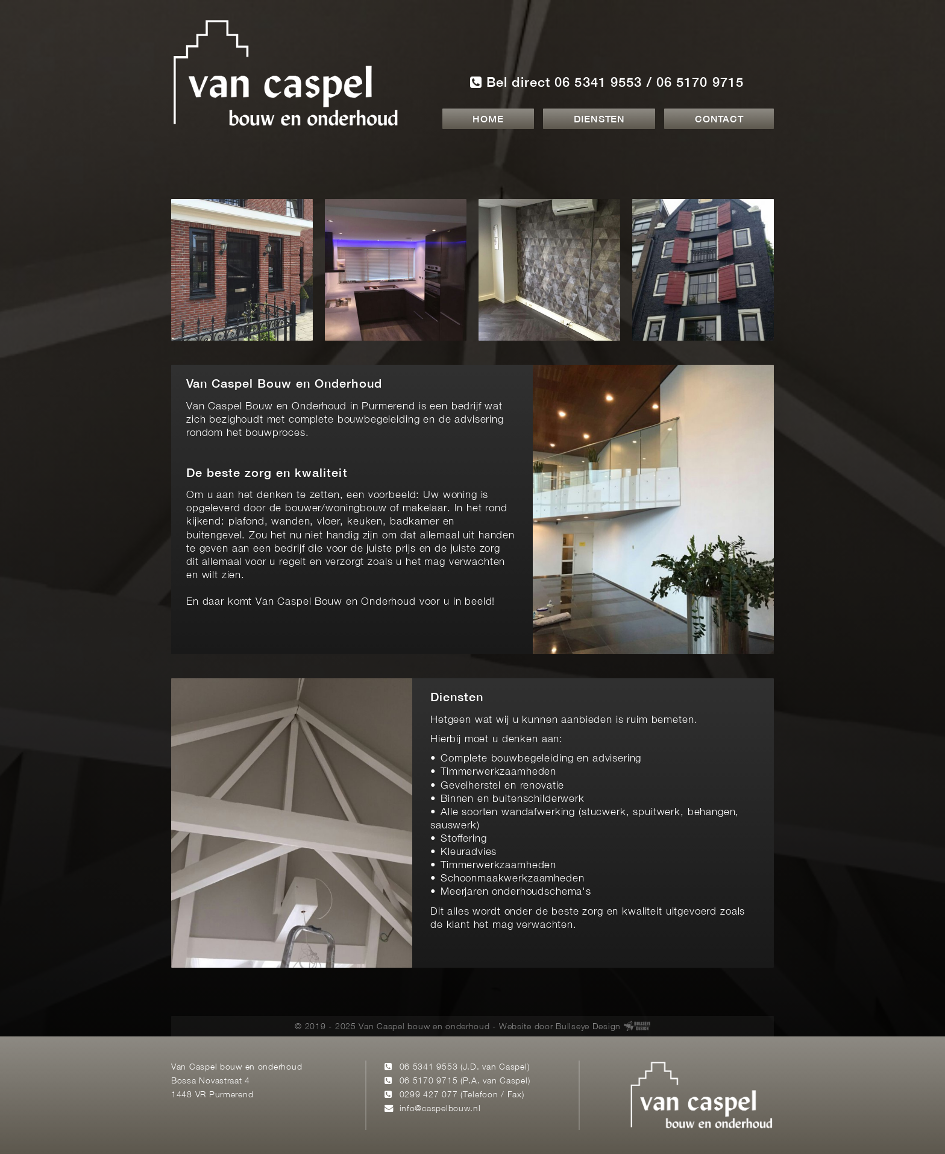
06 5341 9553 (429, 1067)
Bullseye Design (588, 1027)
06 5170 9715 (429, 1081)
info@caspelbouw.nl (440, 1109)
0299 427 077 (429, 1095)
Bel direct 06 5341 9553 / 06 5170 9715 (607, 82)
